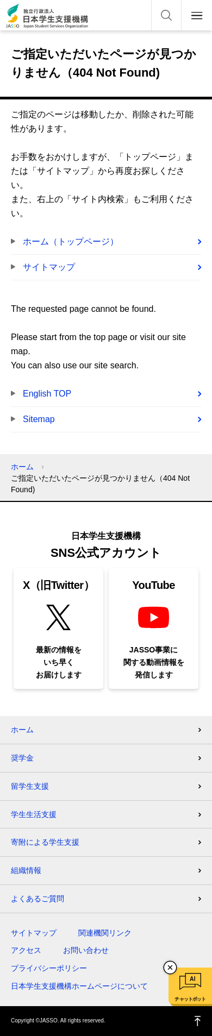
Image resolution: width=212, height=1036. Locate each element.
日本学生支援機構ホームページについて (79, 986)
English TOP (47, 393)
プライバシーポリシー (49, 968)
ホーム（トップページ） (71, 241)
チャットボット (189, 999)
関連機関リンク (105, 932)
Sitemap (39, 419)
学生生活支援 (34, 814)
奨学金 (22, 758)
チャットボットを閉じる (170, 967)
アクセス (26, 950)
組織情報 (26, 870)
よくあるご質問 (37, 898)
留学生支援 (30, 786)
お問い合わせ (86, 950)
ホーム (22, 466)
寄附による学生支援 (45, 842)
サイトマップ (49, 267)
